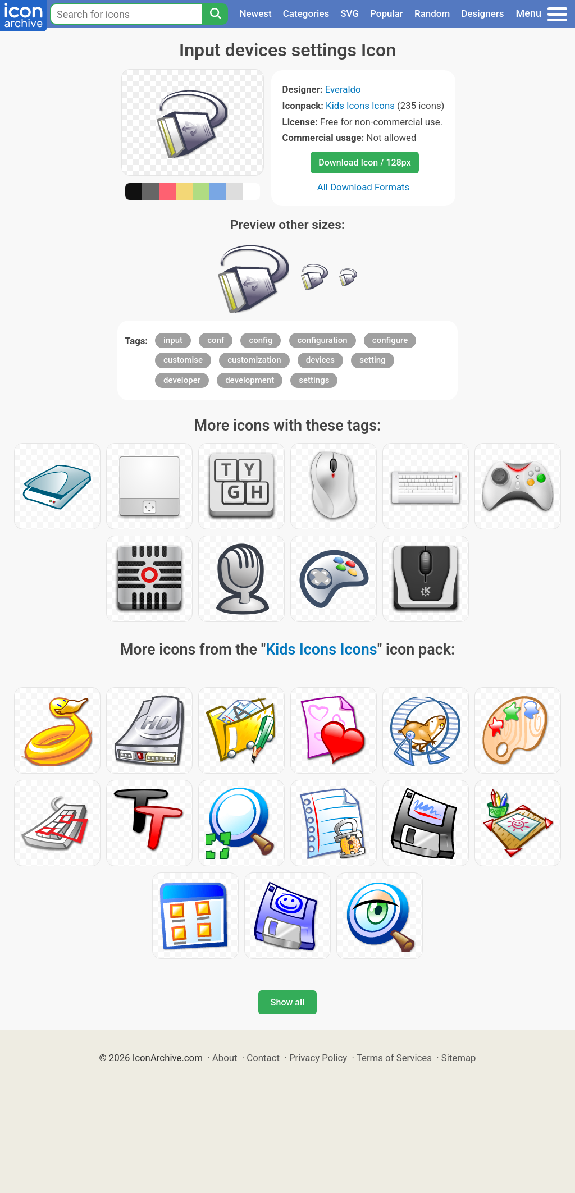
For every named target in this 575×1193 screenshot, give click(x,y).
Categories (306, 13)
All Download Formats (363, 187)
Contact (263, 1057)
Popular (386, 13)
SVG (349, 13)
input (172, 340)
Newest (255, 13)
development (249, 380)
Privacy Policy (318, 1057)
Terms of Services (394, 1057)
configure (390, 340)
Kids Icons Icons (360, 105)
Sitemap (458, 1057)
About (225, 1057)
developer (181, 380)
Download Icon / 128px (364, 162)
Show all (287, 1002)
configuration (323, 340)
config (260, 340)
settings (314, 380)
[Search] (215, 14)
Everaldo (343, 89)
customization (254, 360)
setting (372, 360)
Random (432, 13)
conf (215, 340)
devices (320, 360)
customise (183, 360)
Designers (482, 13)
